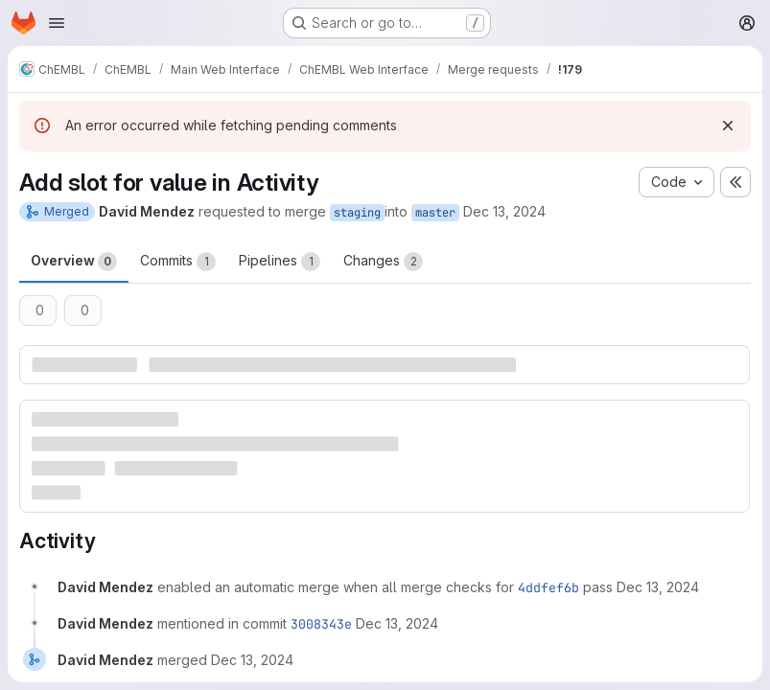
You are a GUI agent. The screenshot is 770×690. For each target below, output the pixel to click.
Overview (74, 261)
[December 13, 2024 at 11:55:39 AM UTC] (658, 587)
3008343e (321, 623)
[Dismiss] (727, 125)
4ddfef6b (548, 587)
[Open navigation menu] (56, 23)
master (435, 212)
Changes (383, 261)
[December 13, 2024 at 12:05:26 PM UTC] (397, 623)
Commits (178, 261)
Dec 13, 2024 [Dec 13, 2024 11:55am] (504, 211)
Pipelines (279, 261)
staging (357, 212)
